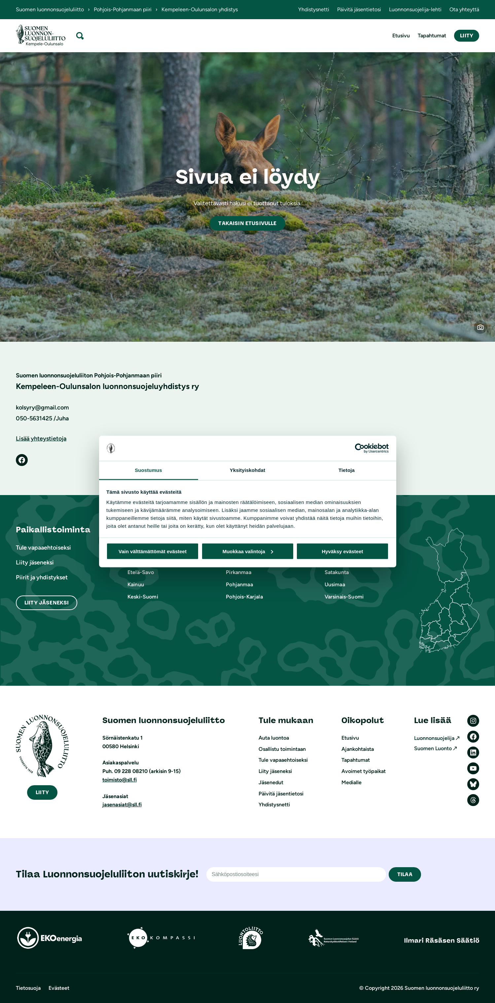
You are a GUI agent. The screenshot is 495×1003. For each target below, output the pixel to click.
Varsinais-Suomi (344, 597)
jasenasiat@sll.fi (122, 804)
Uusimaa (335, 584)
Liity (466, 35)
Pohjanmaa (239, 584)
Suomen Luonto (433, 748)
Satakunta (337, 572)
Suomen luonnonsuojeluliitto (50, 9)
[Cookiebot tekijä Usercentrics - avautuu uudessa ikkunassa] (360, 448)
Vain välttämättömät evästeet (153, 551)
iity (42, 792)
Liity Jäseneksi (46, 602)
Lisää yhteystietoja (41, 438)
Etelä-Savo (140, 572)
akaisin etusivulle (247, 223)
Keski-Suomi (142, 597)
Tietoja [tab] (346, 470)
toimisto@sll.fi (119, 780)
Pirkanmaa (238, 572)
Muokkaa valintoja (248, 551)
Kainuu (135, 584)
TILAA (404, 874)
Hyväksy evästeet (342, 551)
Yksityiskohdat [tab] (247, 470)
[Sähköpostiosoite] (296, 874)
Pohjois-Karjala (244, 597)
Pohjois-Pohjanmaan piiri (123, 9)
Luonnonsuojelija (434, 738)
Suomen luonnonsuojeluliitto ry (442, 988)
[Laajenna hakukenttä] (80, 35)
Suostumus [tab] (148, 470)
